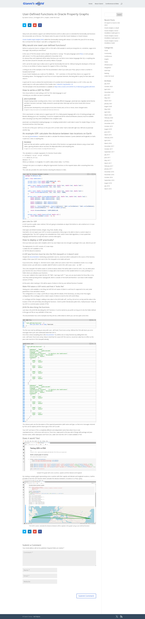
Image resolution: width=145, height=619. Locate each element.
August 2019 (108, 129)
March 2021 (108, 101)
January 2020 (108, 120)
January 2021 (108, 103)
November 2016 (109, 174)
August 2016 (108, 183)
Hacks (106, 62)
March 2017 (108, 163)
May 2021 (107, 98)
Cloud (106, 50)
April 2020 (107, 112)
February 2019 (108, 137)
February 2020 (108, 118)
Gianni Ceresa (28, 17)
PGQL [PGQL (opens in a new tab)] (81, 54)
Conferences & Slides (112, 4)
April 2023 (107, 89)
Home (90, 4)
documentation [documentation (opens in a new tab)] (34, 257)
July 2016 (107, 186)
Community (107, 53)
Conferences (108, 56)
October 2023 (108, 86)
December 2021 (109, 92)
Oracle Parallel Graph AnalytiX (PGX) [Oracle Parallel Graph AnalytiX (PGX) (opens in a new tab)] (33, 39)
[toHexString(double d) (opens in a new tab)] (65, 84)
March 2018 (108, 143)
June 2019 (107, 132)
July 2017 (107, 155)
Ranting (106, 73)
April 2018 (107, 140)
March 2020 (108, 115)
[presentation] (35, 589)
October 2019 (108, 126)
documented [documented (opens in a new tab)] (50, 335)
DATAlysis (36, 616)
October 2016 (108, 177)
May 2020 (107, 109)
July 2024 (107, 84)
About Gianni (99, 4)
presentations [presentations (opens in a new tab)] (34, 136)
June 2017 (107, 157)
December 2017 (109, 146)
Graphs (47, 17)
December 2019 (109, 123)
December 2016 (109, 172)
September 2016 (109, 180)
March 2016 (108, 189)
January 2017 (108, 169)
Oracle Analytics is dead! (111, 28)
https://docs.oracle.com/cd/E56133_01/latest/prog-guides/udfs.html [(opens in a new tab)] (74, 87)
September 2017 (109, 152)
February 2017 (108, 166)
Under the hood (54, 17)
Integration (107, 67)
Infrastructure (108, 65)
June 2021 (107, 95)
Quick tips (107, 70)
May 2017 (107, 160)
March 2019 (108, 135)
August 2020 (108, 106)
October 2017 (108, 149)
